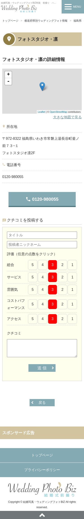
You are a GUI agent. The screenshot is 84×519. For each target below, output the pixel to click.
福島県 (77, 20)
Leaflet (41, 112)
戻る (42, 402)
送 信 (42, 368)
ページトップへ (42, 515)
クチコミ (14, 333)
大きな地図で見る (67, 117)
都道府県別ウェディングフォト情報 (45, 20)
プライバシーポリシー (42, 470)
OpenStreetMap (58, 112)
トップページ (10, 20)
